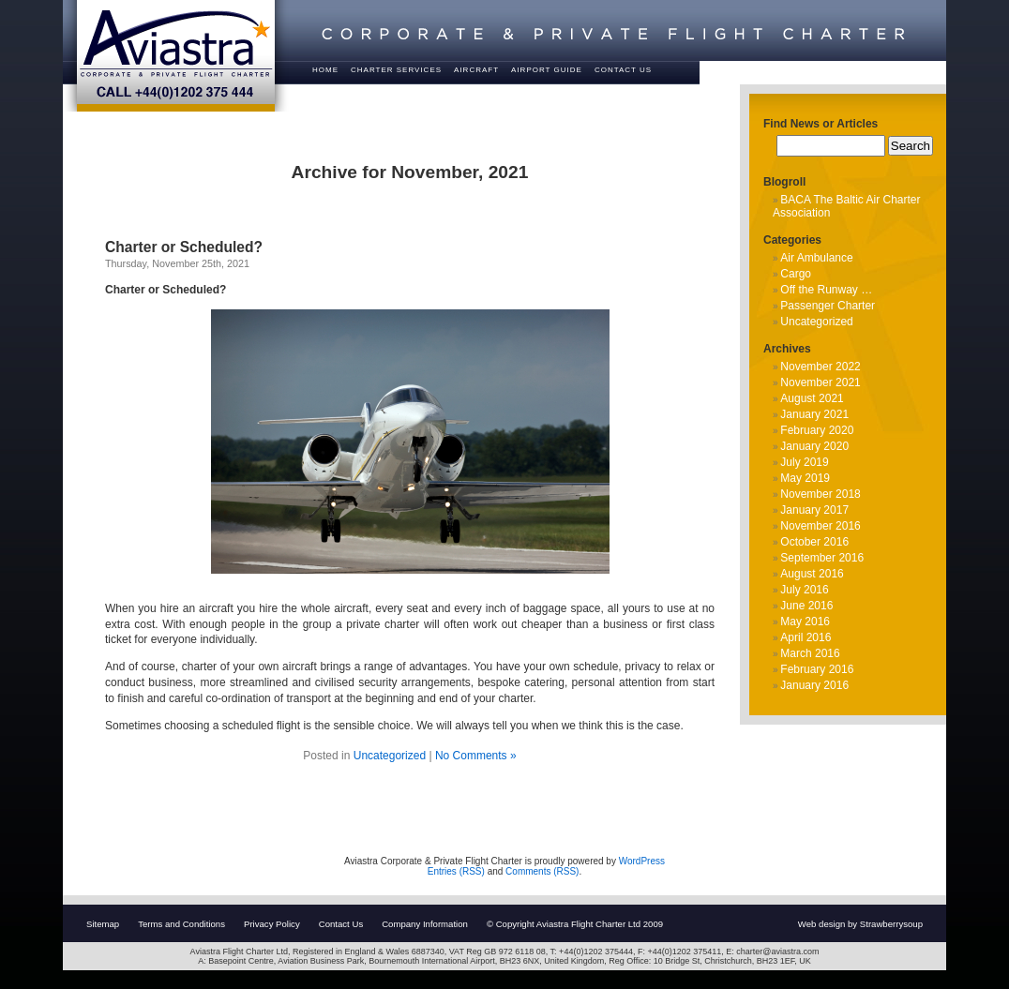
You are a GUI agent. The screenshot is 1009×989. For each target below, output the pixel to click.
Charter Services (396, 70)
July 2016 (804, 589)
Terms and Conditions (181, 924)
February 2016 (816, 669)
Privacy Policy (272, 924)
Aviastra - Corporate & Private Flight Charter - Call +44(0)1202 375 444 (176, 56)
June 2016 (806, 605)
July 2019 (804, 462)
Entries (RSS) (456, 871)
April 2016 (805, 637)
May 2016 (805, 621)
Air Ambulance (816, 257)
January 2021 (814, 414)
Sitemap (102, 924)
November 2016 (820, 525)
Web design (822, 924)
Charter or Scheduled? (184, 247)
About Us (374, 92)
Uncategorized (390, 755)
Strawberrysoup (891, 924)
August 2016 (811, 573)
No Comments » (476, 755)
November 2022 (820, 366)
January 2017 (814, 510)
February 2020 (816, 430)
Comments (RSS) (542, 871)
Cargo (795, 273)
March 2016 (809, 653)
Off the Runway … (826, 289)
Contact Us (623, 70)
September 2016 (822, 557)
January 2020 (814, 446)
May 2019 (805, 478)
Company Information (425, 924)
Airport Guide (546, 70)
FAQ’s (325, 92)
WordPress (642, 861)
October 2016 (814, 541)
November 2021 (820, 382)
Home (325, 70)
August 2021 (811, 398)
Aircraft (476, 70)
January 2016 (814, 685)
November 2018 (820, 494)
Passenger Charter (827, 305)
